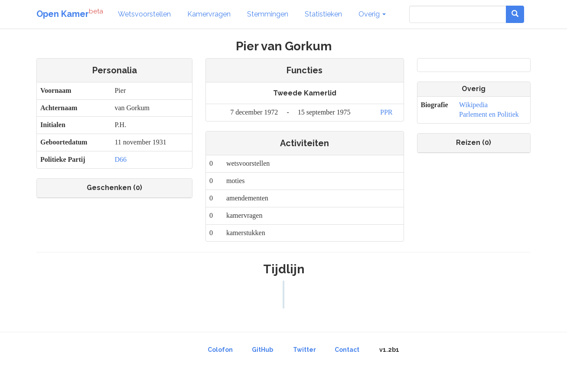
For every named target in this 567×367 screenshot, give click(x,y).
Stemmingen (267, 14)
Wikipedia (473, 104)
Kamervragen (209, 14)
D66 (120, 159)
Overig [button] (372, 14)
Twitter (304, 349)
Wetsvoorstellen (144, 14)
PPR (386, 112)
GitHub (262, 349)
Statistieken (323, 14)
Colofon (220, 349)
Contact (347, 349)
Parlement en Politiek (489, 114)
